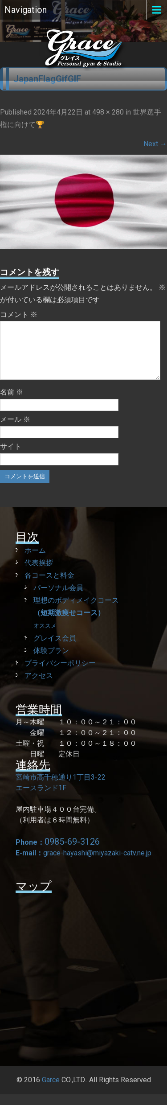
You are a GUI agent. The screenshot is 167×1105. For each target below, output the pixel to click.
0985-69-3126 (72, 852)
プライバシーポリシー (60, 674)
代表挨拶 (38, 573)
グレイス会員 (54, 649)
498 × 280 (108, 112)
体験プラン (51, 661)
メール (15, 430)
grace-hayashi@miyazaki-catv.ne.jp (97, 863)
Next (155, 144)
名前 (11, 402)
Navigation (25, 9)
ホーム (35, 561)
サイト (10, 457)
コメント (18, 314)
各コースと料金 (49, 586)
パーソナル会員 (58, 598)
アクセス (38, 686)
